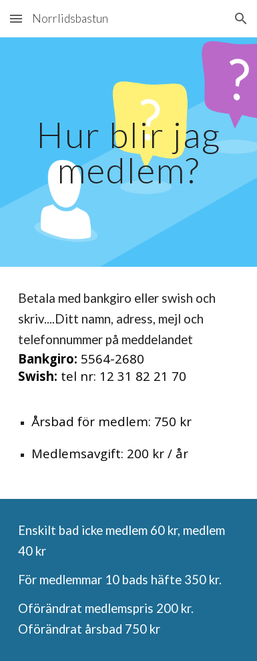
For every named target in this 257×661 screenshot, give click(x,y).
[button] (16, 18)
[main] (128, 152)
